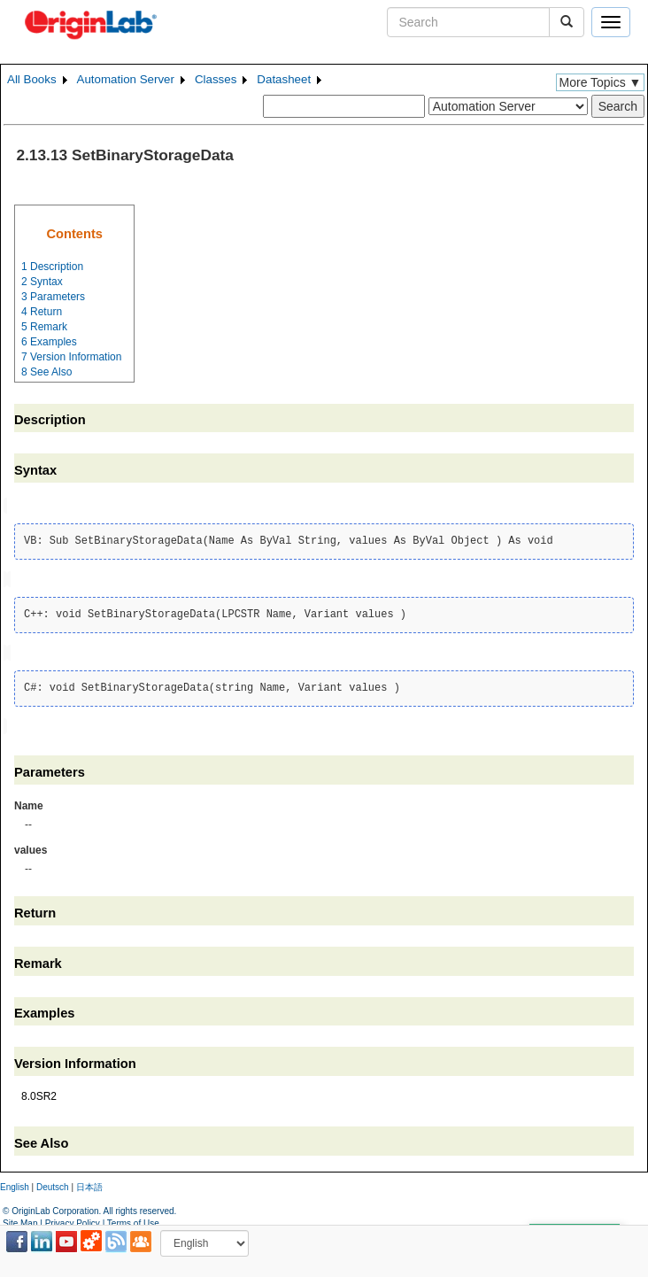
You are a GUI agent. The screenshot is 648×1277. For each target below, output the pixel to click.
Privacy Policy (72, 1220)
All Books (32, 79)
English (14, 1183)
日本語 (89, 1183)
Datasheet (284, 79)
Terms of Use (133, 1220)
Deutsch (52, 1183)
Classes (215, 79)
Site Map (20, 1220)
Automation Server (125, 79)
